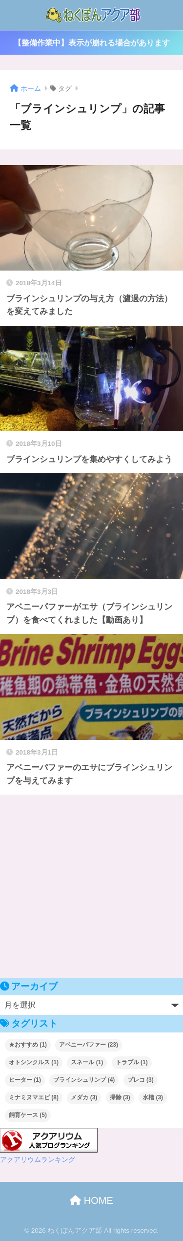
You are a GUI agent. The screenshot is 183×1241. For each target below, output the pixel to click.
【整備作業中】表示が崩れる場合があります (92, 43)
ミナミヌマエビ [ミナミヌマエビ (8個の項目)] (34, 1097)
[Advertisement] (91, 886)
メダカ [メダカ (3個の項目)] (84, 1097)
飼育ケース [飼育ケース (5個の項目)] (28, 1115)
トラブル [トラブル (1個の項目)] (132, 1062)
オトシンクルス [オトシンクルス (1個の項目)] (34, 1062)
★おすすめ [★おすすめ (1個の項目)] (28, 1044)
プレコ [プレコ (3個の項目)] (140, 1079)
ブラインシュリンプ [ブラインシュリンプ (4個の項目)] (84, 1079)
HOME (91, 1200)
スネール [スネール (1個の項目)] (87, 1062)
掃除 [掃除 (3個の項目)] (120, 1097)
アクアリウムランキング (37, 1159)
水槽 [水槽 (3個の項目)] (152, 1097)
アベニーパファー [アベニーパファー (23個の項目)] (88, 1044)
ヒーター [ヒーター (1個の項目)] (25, 1079)
